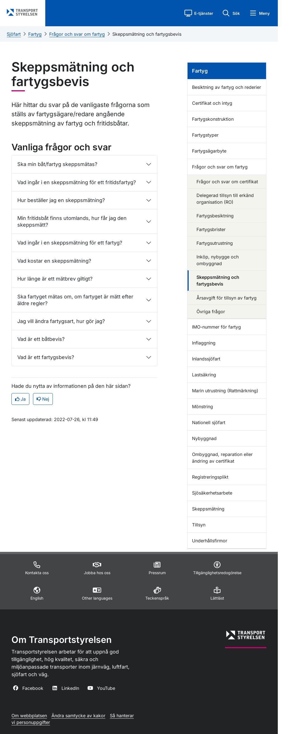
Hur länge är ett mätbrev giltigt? (55, 279)
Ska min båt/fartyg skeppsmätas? (57, 164)
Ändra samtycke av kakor (78, 715)
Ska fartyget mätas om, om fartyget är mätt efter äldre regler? (75, 300)
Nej (43, 399)
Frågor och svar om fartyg (77, 34)
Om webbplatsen (29, 715)
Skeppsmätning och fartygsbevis (146, 34)
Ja (20, 399)
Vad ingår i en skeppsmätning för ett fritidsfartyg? (76, 182)
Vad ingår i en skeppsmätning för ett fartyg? (69, 243)
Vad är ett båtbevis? (41, 339)
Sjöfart (14, 34)
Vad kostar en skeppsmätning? (54, 261)
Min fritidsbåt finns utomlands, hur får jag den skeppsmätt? (72, 221)
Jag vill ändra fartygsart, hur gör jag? (61, 321)
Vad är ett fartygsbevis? (45, 357)
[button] (199, 13)
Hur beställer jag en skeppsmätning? (61, 200)
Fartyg (35, 34)
